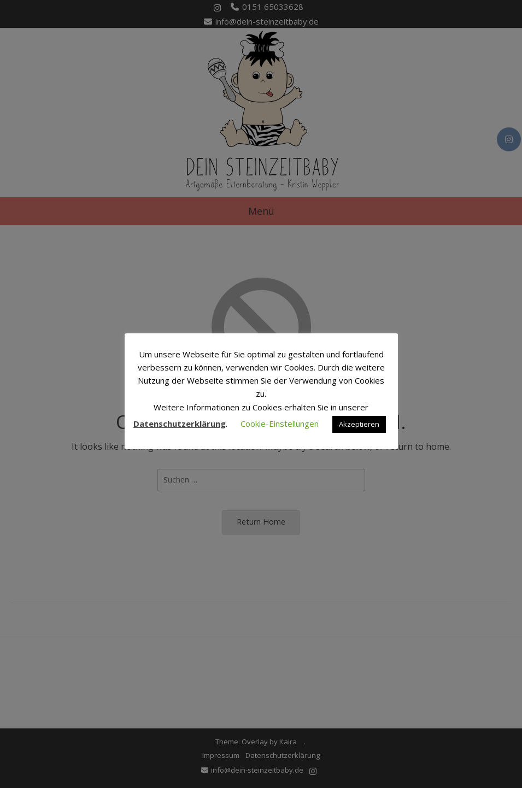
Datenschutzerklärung (179, 423)
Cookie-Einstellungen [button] (280, 423)
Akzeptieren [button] (359, 424)
